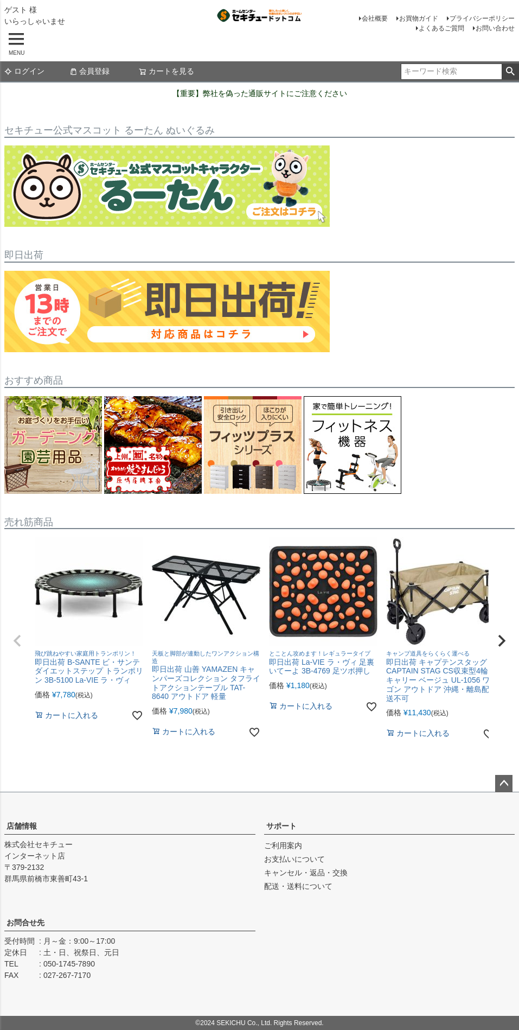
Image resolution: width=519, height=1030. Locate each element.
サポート (281, 826)
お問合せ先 (25, 922)
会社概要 (375, 18)
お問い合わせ (495, 28)
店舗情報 (22, 826)
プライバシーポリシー (482, 18)
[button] (17, 641)
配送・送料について (298, 886)
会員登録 (89, 71)
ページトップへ (503, 783)
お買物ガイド (418, 18)
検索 (510, 71)
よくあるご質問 (441, 28)
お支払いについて (294, 859)
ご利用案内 (283, 845)
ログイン (24, 71)
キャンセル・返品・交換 (306, 872)
